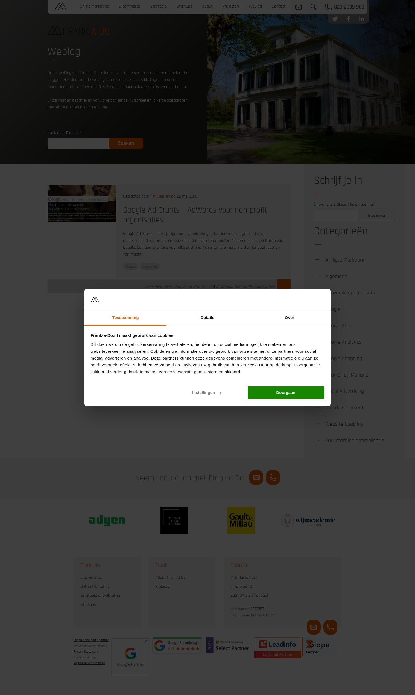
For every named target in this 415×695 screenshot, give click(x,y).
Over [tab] (289, 317)
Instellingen (206, 392)
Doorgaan (285, 392)
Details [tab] (207, 317)
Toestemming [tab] (125, 317)
